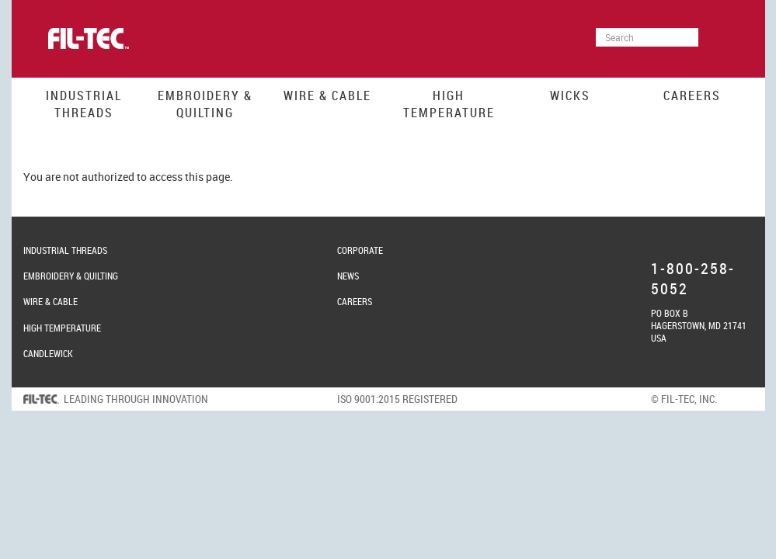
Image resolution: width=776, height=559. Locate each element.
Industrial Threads (84, 104)
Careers (692, 95)
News (348, 275)
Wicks (570, 95)
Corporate (360, 250)
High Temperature (449, 104)
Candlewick (48, 353)
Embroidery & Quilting (205, 104)
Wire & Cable (327, 95)
